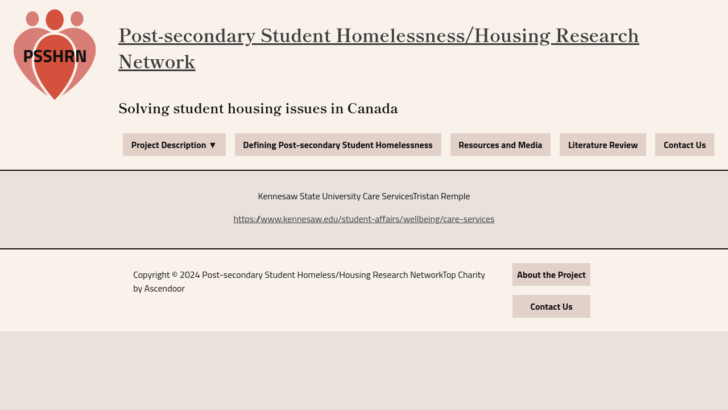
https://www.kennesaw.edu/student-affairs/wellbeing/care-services (364, 219)
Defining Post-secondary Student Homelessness (337, 144)
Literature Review (603, 144)
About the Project (551, 274)
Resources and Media (500, 144)
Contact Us (685, 144)
